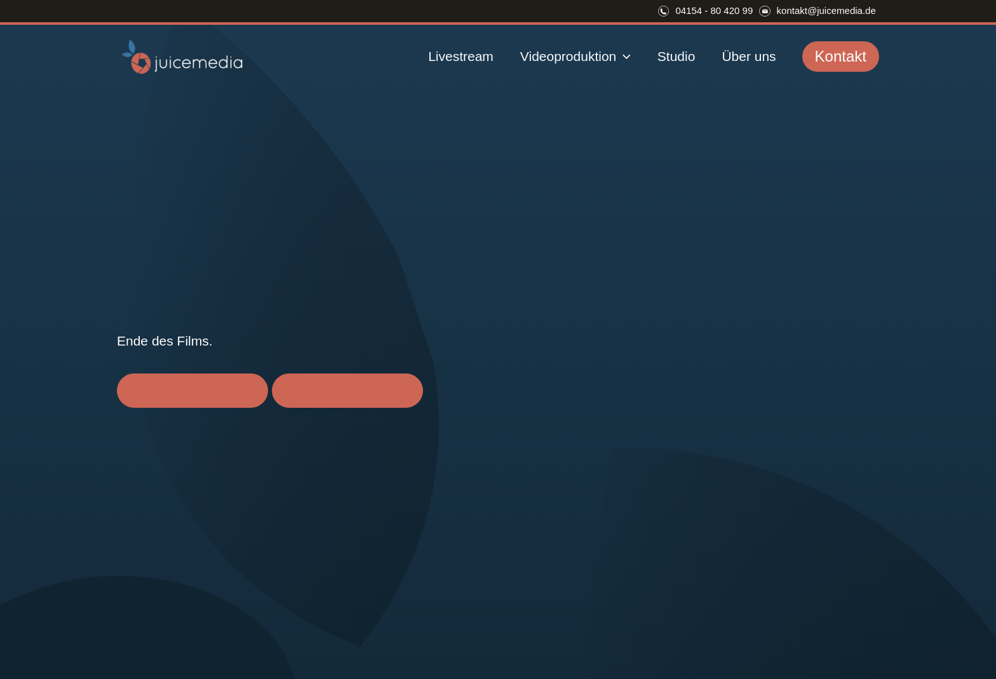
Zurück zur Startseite (347, 390)
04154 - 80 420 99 (714, 10)
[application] (623, 56)
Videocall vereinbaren (192, 390)
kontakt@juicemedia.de (826, 10)
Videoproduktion (575, 56)
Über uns (749, 56)
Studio (676, 56)
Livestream (461, 56)
